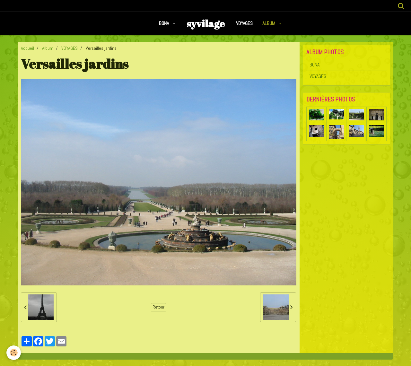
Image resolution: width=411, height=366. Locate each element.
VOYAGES (244, 23)
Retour (158, 307)
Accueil (27, 48)
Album (269, 23)
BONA (164, 23)
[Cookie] (13, 352)
